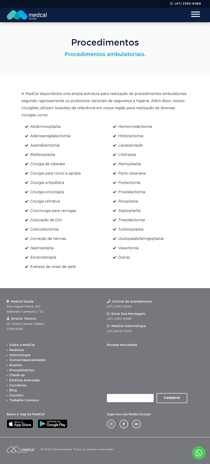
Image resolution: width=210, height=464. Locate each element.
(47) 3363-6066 (187, 3)
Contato (16, 395)
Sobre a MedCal (22, 345)
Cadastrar (172, 398)
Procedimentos (21, 370)
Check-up (17, 375)
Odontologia (20, 355)
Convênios (18, 385)
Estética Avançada (24, 380)
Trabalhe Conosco (24, 400)
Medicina (16, 350)
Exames (15, 365)
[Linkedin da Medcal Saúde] (136, 424)
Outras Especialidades (27, 360)
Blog (13, 390)
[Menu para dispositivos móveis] (195, 14)
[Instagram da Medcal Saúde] (111, 424)
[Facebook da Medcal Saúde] (124, 424)
